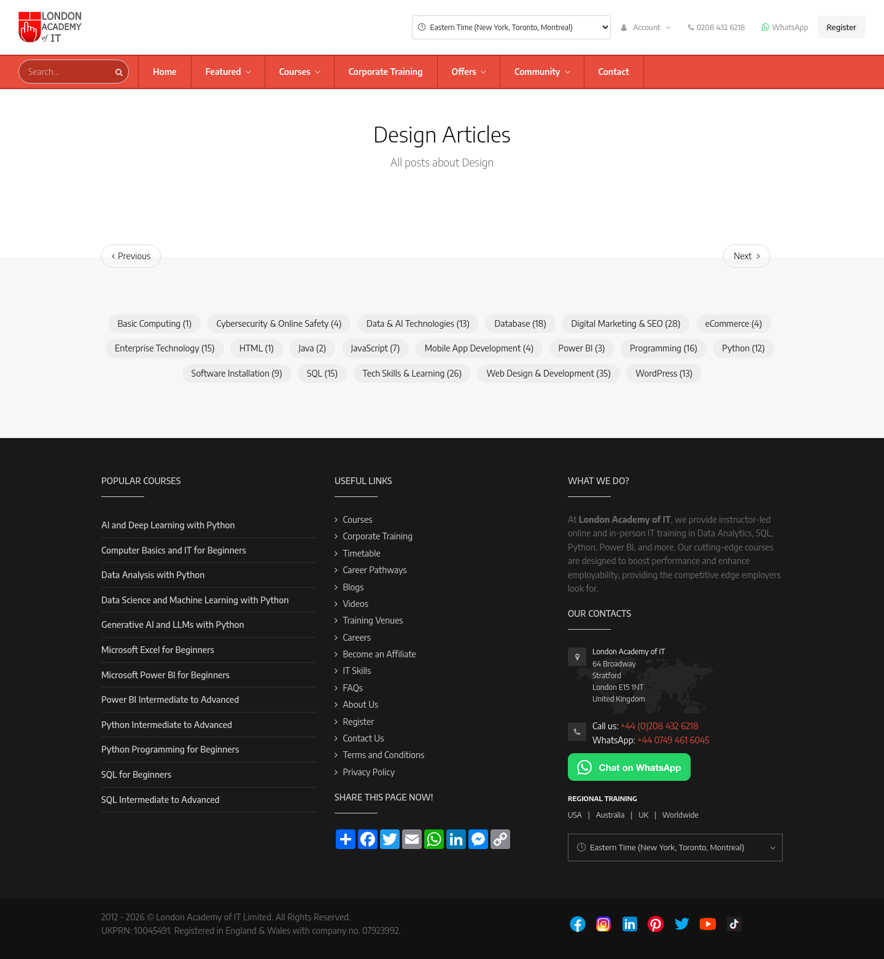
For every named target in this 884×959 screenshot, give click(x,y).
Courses (295, 71)
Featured (223, 71)
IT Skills (357, 670)
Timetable (361, 553)
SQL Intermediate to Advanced (160, 799)
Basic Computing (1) (155, 323)
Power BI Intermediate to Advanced (170, 699)
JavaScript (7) (375, 348)
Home (165, 71)
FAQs (353, 688)
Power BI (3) (582, 348)
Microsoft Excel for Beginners (157, 649)
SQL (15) (322, 373)
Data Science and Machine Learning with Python (195, 600)
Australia (610, 815)
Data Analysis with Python (152, 575)
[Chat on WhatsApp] (629, 766)
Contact (614, 71)
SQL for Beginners (136, 774)
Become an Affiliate (379, 654)
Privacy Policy (369, 772)
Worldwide (680, 815)
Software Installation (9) (237, 373)
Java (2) (312, 348)
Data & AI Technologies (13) (418, 323)
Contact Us (363, 738)
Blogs (353, 587)
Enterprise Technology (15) (164, 348)
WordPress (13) (663, 373)
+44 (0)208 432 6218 (660, 726)
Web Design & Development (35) (548, 373)
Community (537, 71)
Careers (357, 637)
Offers (464, 71)
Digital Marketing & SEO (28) (625, 323)
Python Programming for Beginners (170, 749)
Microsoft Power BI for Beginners (165, 675)
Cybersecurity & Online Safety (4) (279, 323)
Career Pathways (374, 570)
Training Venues (373, 620)
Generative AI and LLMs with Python (172, 624)
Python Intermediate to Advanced (166, 724)
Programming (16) (663, 348)
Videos (355, 603)
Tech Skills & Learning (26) (412, 373)
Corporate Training (386, 71)
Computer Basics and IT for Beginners (173, 550)
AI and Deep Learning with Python (168, 525)
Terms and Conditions (383, 755)
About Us (360, 704)
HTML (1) (256, 348)
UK (643, 815)
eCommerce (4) (733, 323)
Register (841, 27)
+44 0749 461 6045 (673, 740)
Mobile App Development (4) (479, 348)
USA (575, 815)
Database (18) (520, 323)
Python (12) (743, 348)
